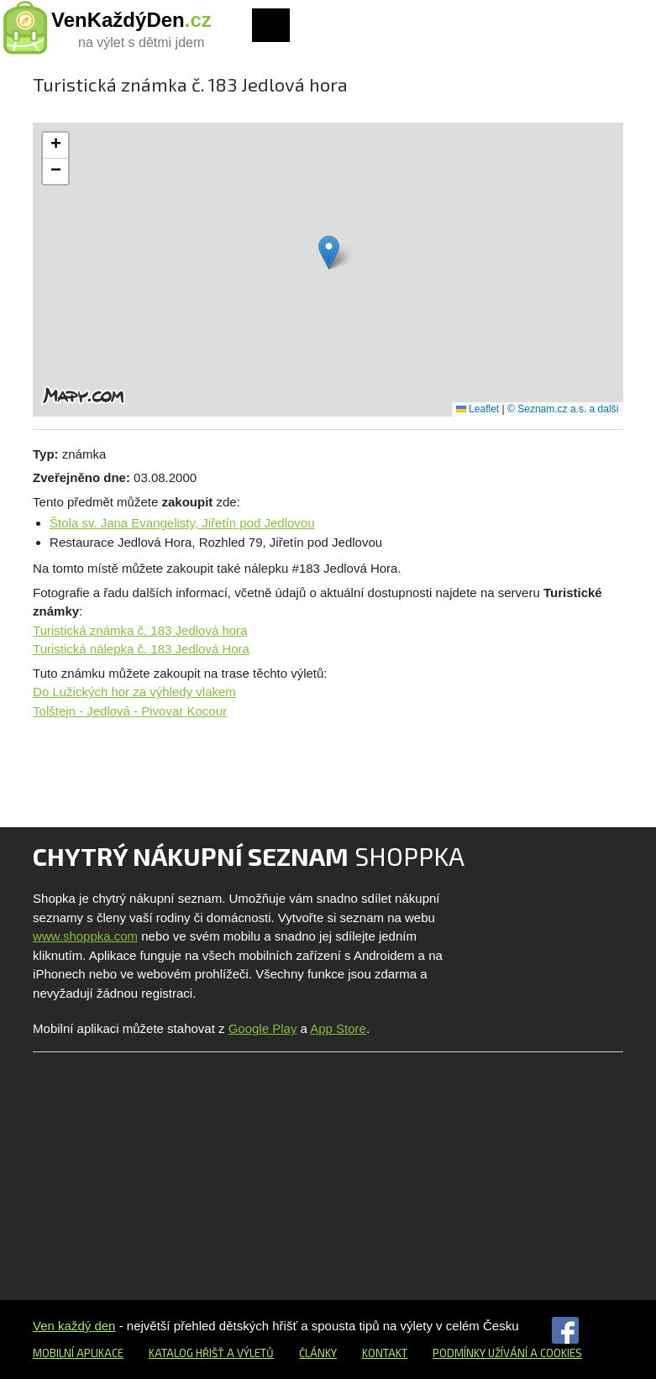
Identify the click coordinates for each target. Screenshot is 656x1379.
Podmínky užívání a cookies (507, 1353)
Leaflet (477, 409)
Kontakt (384, 1353)
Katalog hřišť (186, 1353)
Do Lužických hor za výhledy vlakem (134, 691)
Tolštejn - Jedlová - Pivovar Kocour (130, 711)
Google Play (262, 1028)
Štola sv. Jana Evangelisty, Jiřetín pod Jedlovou (182, 523)
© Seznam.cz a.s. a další (563, 409)
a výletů (249, 1353)
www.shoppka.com (85, 936)
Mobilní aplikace (78, 1353)
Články (318, 1353)
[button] (328, 252)
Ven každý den (74, 1326)
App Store (338, 1028)
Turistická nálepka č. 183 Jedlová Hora (141, 649)
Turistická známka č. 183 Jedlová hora (140, 630)
